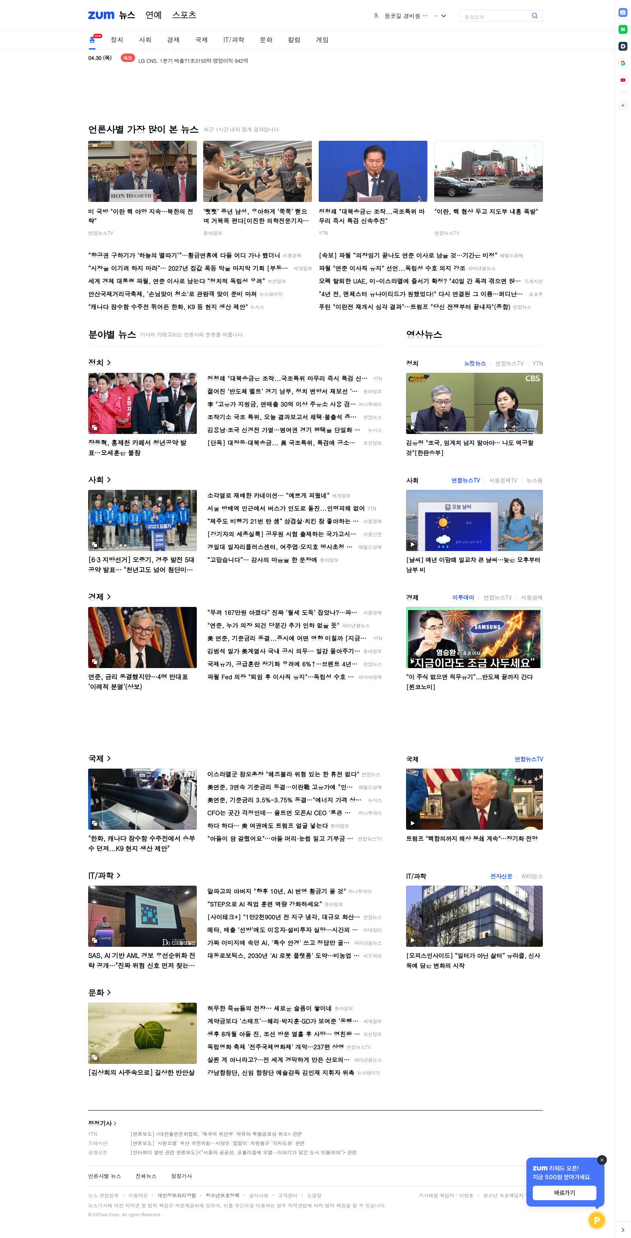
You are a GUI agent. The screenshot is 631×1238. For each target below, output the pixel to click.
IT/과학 (233, 39)
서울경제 (532, 597)
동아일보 (213, 232)
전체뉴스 (146, 1176)
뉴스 (127, 15)
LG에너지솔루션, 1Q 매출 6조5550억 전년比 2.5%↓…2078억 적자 (213, 58)
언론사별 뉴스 (104, 1176)
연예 (154, 15)
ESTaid (100, 1214)
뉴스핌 (534, 480)
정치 (117, 39)
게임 (322, 39)
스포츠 (184, 15)
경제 (173, 39)
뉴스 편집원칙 (103, 1195)
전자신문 (501, 876)
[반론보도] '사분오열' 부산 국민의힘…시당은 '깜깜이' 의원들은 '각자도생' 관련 (217, 1142)
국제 (201, 39)
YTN (323, 232)
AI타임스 (532, 876)
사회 (145, 39)
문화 (266, 39)
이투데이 (463, 597)
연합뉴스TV (100, 232)
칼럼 (294, 39)
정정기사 (99, 1123)
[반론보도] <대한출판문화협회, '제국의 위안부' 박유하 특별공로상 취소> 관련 (216, 1133)
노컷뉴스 (475, 363)
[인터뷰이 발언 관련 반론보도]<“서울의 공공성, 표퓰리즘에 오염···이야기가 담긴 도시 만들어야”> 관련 (243, 1152)
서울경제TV (503, 480)
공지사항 (258, 1195)
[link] (623, 12)
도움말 (314, 1195)
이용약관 (138, 1195)
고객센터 (287, 1195)
